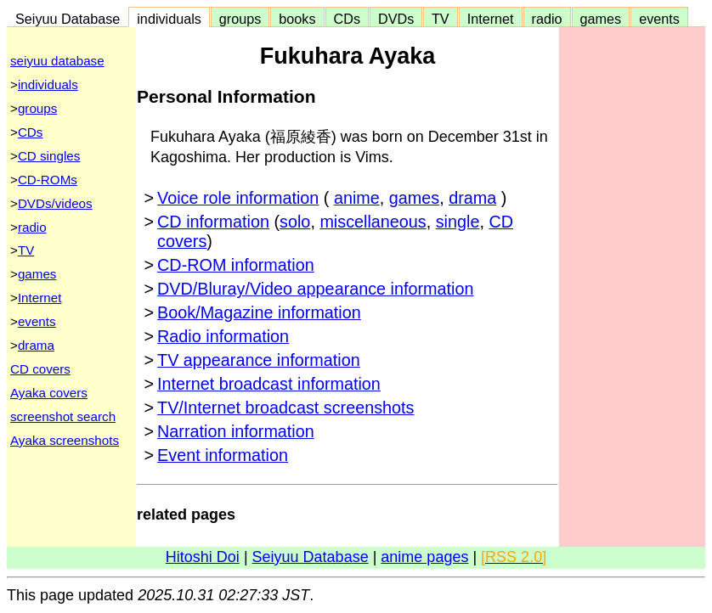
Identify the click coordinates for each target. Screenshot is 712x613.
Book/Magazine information (259, 312)
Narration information (235, 431)
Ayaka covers (49, 392)
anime (357, 197)
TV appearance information (258, 360)
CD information (213, 221)
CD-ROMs (47, 179)
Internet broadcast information (269, 383)
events (659, 18)
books (297, 18)
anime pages (424, 556)
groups (240, 18)
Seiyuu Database (67, 18)
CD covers (40, 369)
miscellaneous (372, 221)
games (601, 18)
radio (547, 18)
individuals (169, 18)
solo (295, 221)
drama (36, 345)
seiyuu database (57, 60)
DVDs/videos (55, 203)
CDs (347, 18)
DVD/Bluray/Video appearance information (315, 288)
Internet (491, 18)
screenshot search (63, 416)
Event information (222, 455)
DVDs (395, 18)
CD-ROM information (235, 265)
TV (440, 18)
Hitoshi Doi (203, 556)
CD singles (49, 156)
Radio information (223, 336)
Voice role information (238, 197)
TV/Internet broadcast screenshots (285, 407)
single (458, 221)
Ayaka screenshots (64, 440)
